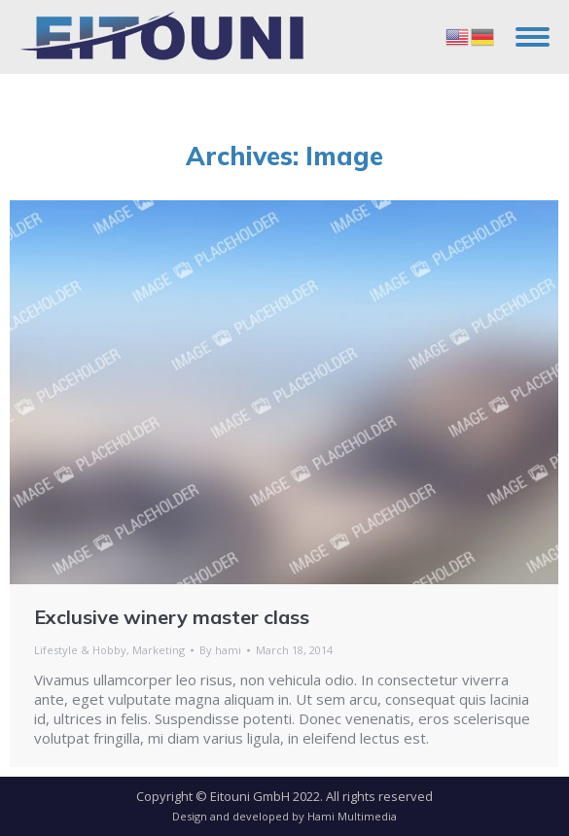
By (220, 650)
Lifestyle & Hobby (80, 650)
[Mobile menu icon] (533, 37)
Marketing (158, 650)
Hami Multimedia (352, 816)
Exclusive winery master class (171, 617)
